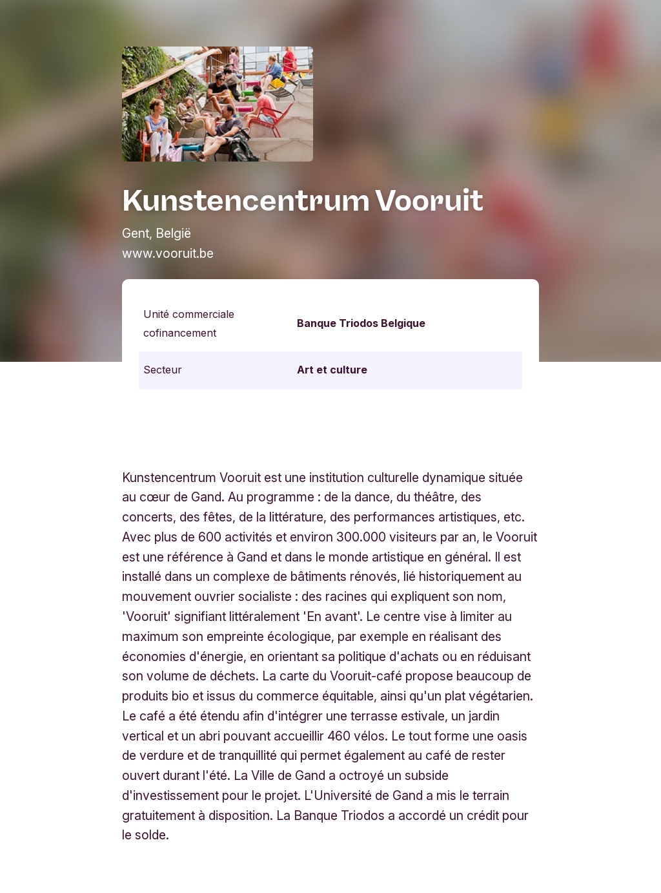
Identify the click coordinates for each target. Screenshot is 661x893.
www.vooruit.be (168, 253)
